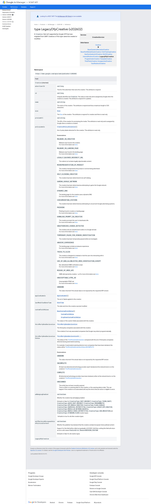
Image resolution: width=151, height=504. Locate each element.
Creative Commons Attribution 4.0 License (82, 448)
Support (32, 7)
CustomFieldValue (67, 314)
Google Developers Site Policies (61, 450)
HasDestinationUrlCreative (93, 54)
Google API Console (96, 476)
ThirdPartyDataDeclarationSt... (69, 336)
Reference (67, 24)
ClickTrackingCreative (109, 52)
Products (42, 24)
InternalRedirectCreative (91, 56)
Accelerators (32, 482)
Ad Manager (16, 2)
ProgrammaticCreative (92, 59)
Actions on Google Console (98, 488)
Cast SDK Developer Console (98, 491)
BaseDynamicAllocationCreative (98, 50)
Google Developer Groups (36, 476)
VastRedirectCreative (98, 63)
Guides (4, 7)
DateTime (60, 303)
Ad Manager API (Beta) (65, 16)
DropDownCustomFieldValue (71, 317)
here (76, 144)
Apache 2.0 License (35, 450)
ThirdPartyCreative (91, 61)
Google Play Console (96, 482)
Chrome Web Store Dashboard (99, 495)
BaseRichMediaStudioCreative (91, 52)
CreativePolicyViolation (66, 127)
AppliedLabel (62, 296)
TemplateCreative (106, 59)
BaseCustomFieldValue (65, 311)
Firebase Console (95, 485)
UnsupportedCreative (105, 61)
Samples (24, 7)
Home (36, 24)
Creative (98, 45)
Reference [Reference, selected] (14, 7)
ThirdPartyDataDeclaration (67, 324)
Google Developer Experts (36, 479)
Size (58, 111)
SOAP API (33, 2)
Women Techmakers (34, 485)
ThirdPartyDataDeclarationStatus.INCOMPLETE (79, 347)
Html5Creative (107, 54)
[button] (12, 15)
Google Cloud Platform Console (99, 479)
